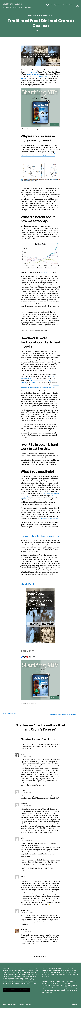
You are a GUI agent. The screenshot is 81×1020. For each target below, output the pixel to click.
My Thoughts (43, 15)
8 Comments (41, 31)
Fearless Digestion (27, 502)
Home (71, 5)
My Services (49, 5)
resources (33, 714)
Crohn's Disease (32, 15)
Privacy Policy (31, 995)
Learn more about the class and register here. (40, 544)
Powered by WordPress (25, 1016)
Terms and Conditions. (20, 995)
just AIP (34, 385)
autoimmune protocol (37, 75)
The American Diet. (47, 275)
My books (65, 5)
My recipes (57, 5)
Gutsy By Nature (12, 1016)
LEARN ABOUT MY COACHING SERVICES (16, 1002)
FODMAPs (36, 79)
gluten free (34, 72)
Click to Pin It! (30, 594)
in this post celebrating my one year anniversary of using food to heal (40, 390)
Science (51, 15)
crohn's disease (26, 714)
